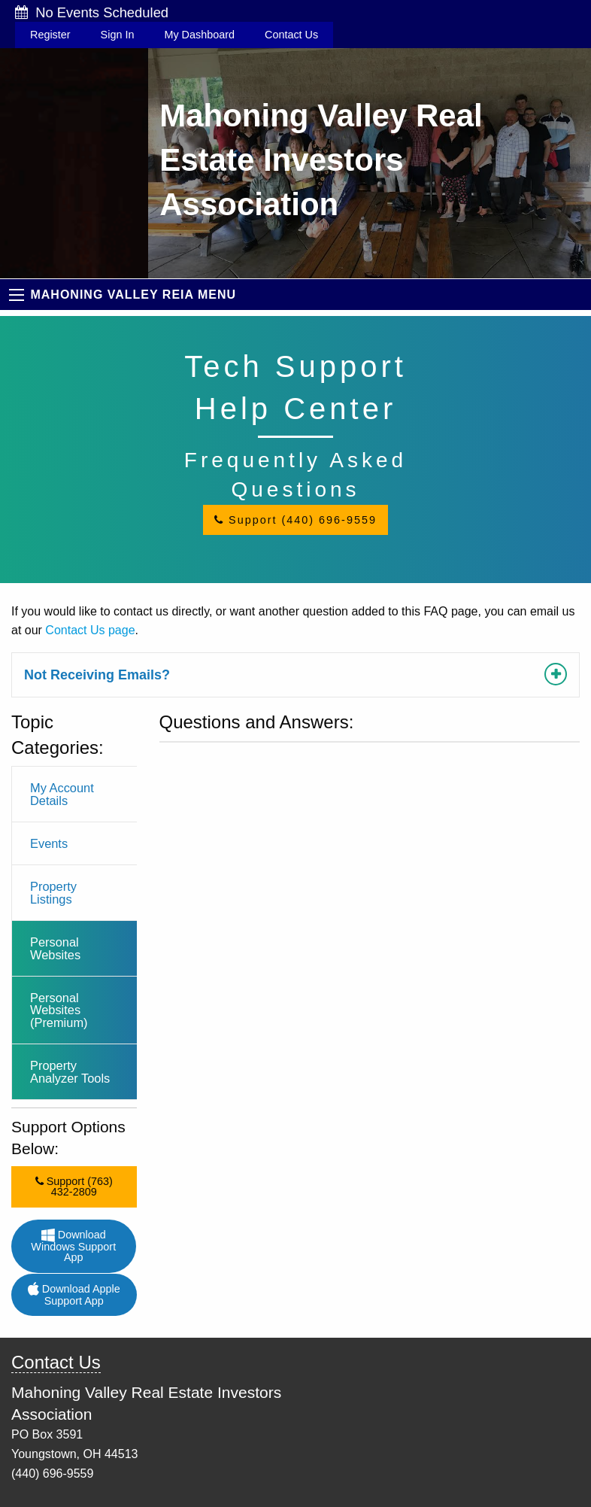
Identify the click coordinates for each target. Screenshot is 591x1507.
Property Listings (53, 892)
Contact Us (291, 35)
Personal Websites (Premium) (59, 1010)
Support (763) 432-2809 (74, 1186)
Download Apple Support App (74, 1295)
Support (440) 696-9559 (295, 520)
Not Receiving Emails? (97, 674)
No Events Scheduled (91, 12)
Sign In (118, 35)
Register (50, 35)
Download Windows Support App (73, 1246)
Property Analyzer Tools (70, 1071)
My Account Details (62, 794)
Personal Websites (55, 948)
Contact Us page (90, 630)
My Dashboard (199, 35)
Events (49, 843)
